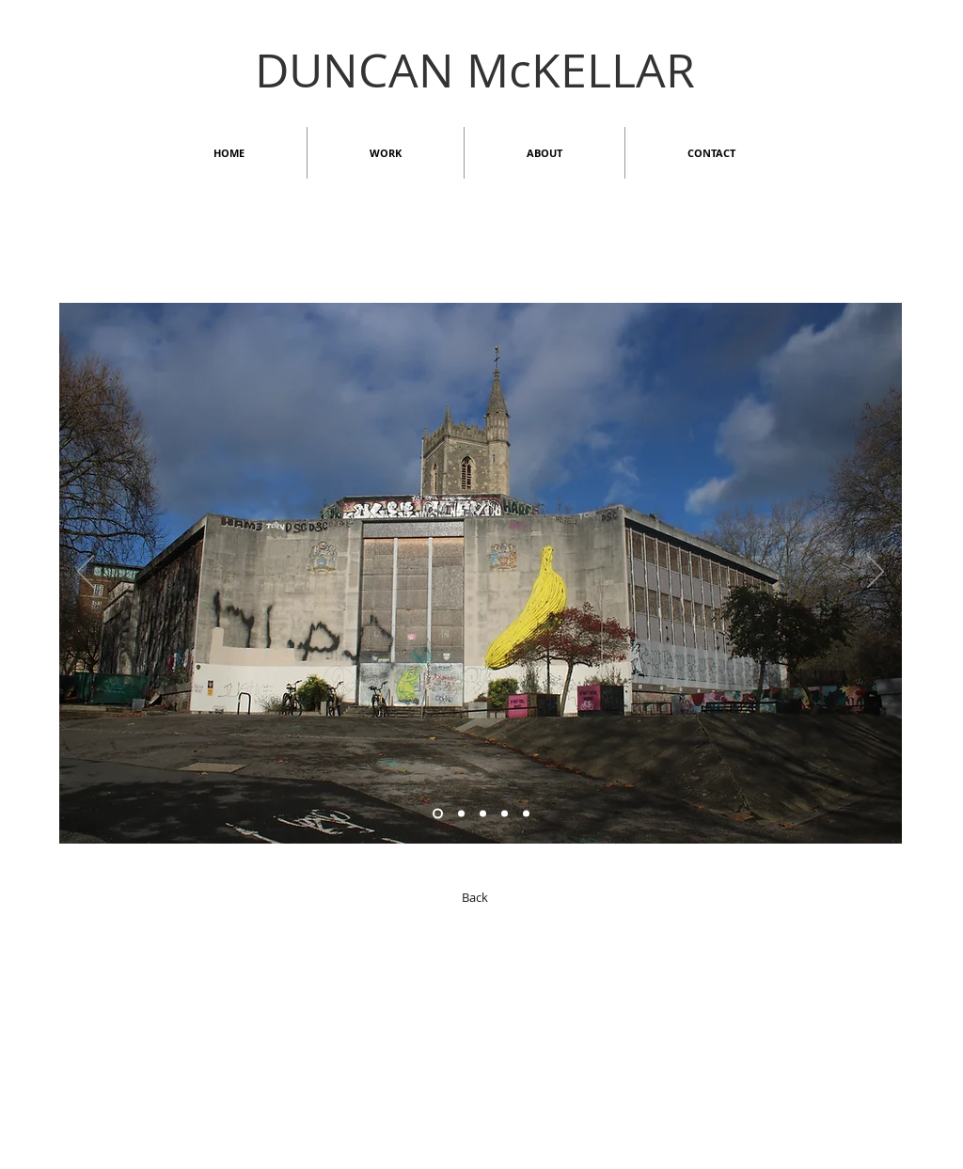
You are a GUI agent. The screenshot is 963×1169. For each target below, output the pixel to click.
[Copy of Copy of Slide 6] (438, 814)
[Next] (875, 573)
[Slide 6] (461, 814)
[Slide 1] (504, 814)
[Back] (475, 897)
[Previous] (85, 573)
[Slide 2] (483, 814)
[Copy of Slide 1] (526, 814)
